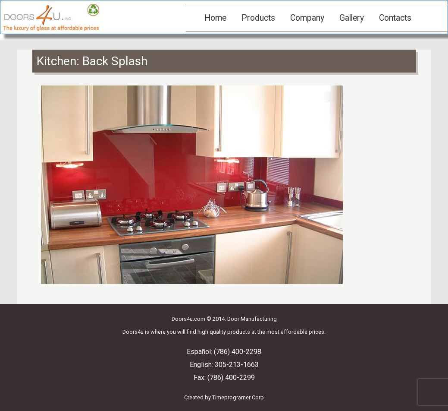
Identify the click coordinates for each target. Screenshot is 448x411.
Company (307, 18)
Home (215, 18)
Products (258, 18)
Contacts (395, 18)
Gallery (351, 18)
